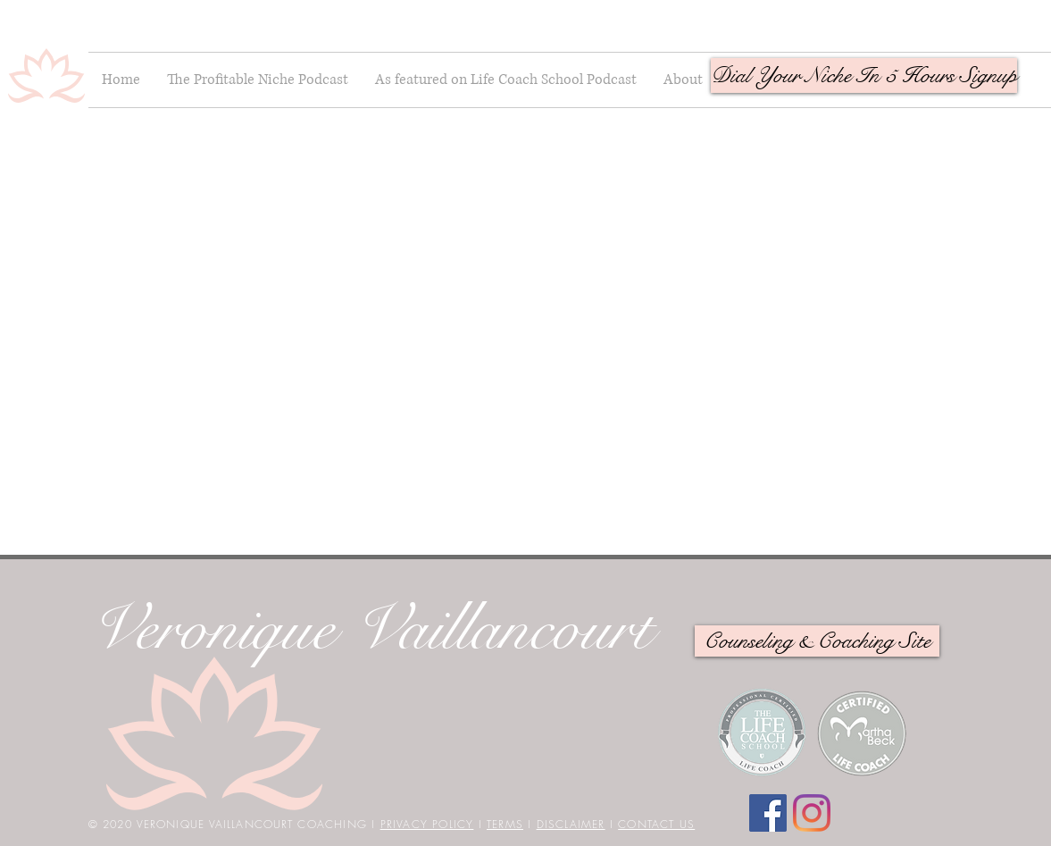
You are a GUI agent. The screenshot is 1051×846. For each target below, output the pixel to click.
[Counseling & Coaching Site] (817, 641)
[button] (864, 75)
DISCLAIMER (571, 824)
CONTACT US (656, 824)
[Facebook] (768, 813)
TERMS (505, 824)
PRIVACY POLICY (427, 824)
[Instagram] (811, 813)
